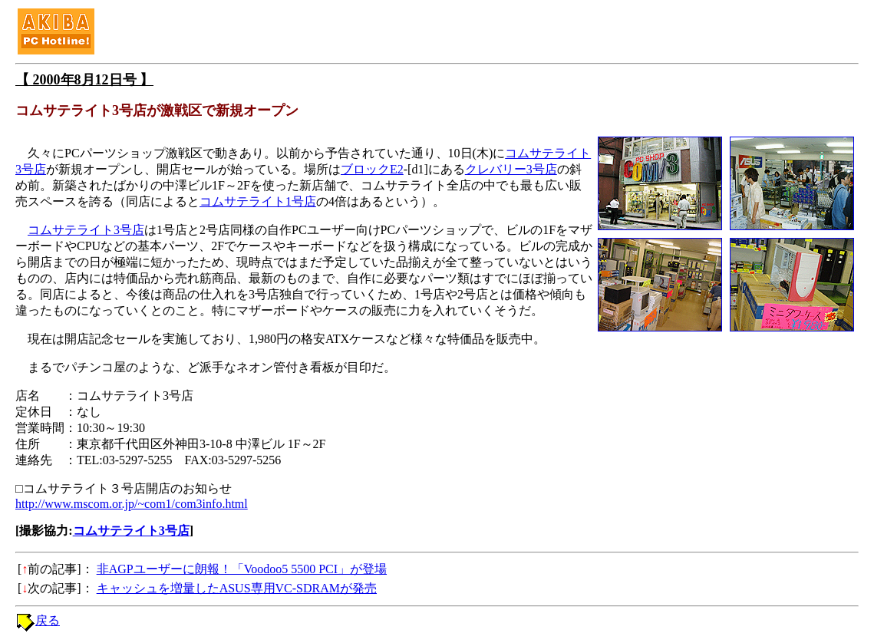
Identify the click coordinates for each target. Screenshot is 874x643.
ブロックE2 (372, 169)
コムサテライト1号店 (258, 201)
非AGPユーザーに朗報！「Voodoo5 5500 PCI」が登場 (242, 568)
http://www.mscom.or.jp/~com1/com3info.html (131, 503)
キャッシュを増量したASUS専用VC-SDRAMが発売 (237, 588)
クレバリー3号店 (511, 169)
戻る (47, 620)
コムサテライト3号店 (86, 229)
